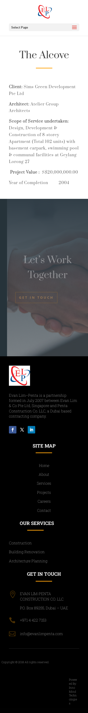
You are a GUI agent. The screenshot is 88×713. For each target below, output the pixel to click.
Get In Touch (36, 297)
